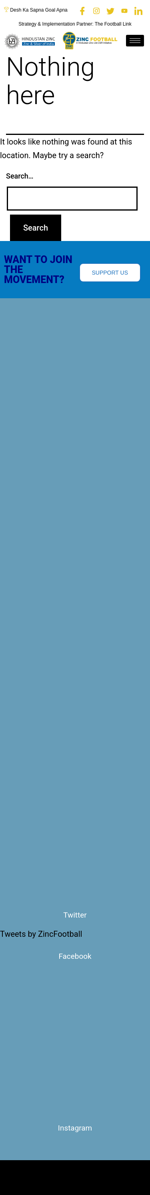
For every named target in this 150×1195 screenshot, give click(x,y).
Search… (20, 176)
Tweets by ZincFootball (41, 934)
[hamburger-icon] (135, 40)
